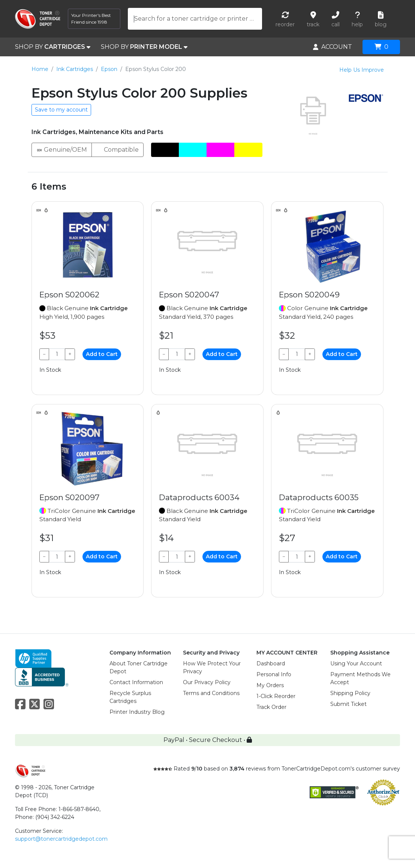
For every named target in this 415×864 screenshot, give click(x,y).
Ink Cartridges (74, 69)
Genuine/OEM (61, 149)
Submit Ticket (348, 704)
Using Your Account (356, 663)
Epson (109, 69)
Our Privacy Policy (207, 682)
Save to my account (61, 109)
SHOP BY (52, 46)
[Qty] (57, 354)
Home (39, 69)
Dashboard (270, 663)
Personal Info (273, 674)
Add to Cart (102, 354)
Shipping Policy (350, 693)
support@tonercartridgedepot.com (61, 838)
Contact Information (136, 682)
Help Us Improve (361, 69)
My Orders (270, 685)
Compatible (117, 149)
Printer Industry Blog (137, 712)
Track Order (271, 707)
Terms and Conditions (211, 693)
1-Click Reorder (275, 696)
